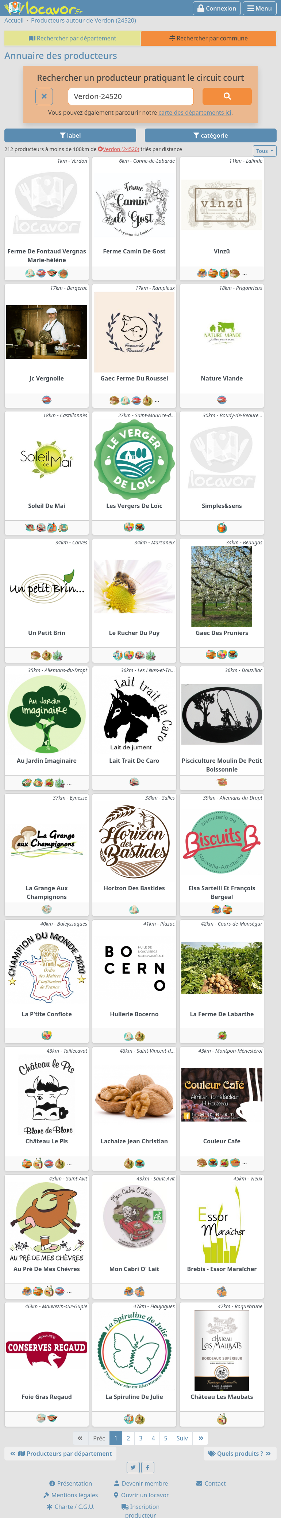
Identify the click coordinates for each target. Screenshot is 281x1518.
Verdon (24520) (118, 149)
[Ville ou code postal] (131, 96)
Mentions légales (70, 1495)
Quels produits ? (240, 1454)
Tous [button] (262, 150)
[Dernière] (200, 1438)
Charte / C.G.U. (70, 1507)
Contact (211, 1483)
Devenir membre (140, 1483)
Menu (259, 8)
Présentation (70, 1483)
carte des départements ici (194, 113)
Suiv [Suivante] (182, 1438)
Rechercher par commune (208, 38)
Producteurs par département (60, 1454)
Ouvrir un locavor (140, 1495)
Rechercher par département (72, 38)
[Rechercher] (227, 96)
